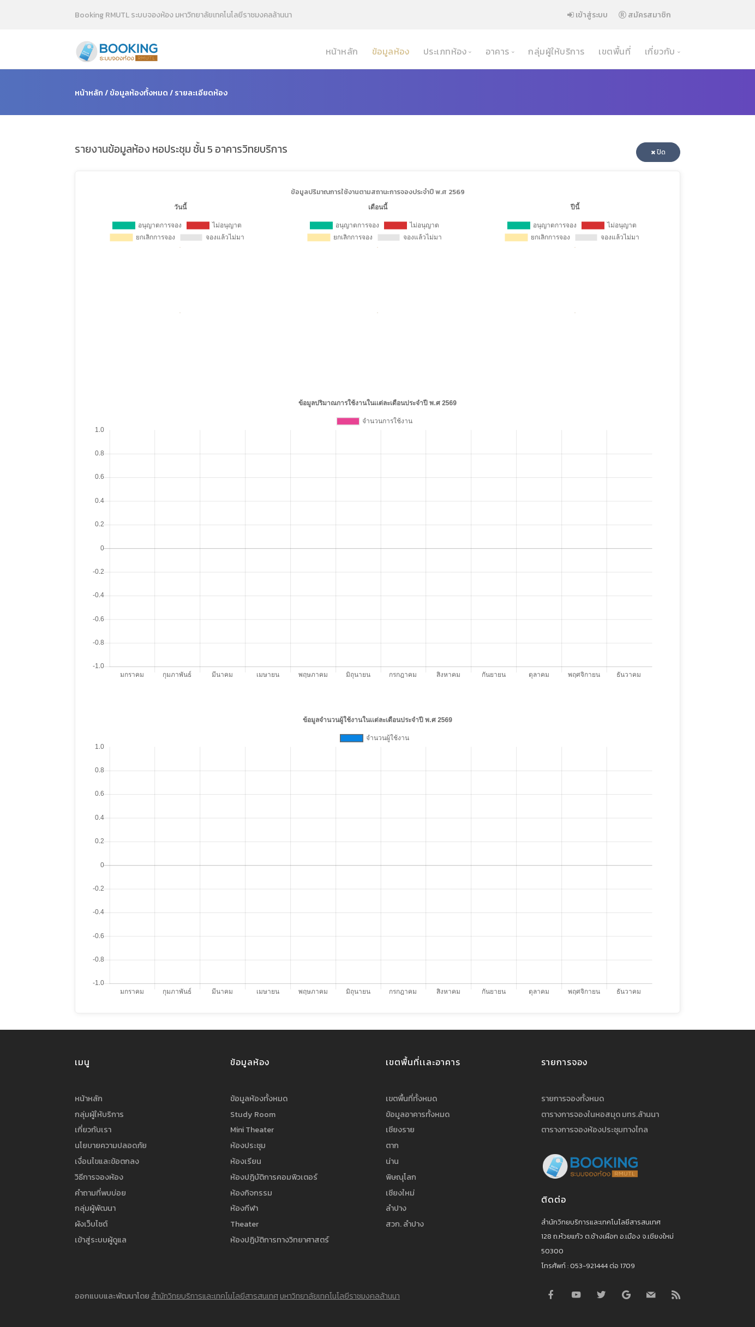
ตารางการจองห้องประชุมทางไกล (594, 1130)
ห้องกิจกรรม (251, 1193)
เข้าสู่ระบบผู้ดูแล (101, 1240)
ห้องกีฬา (244, 1208)
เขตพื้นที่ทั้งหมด (411, 1098)
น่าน (392, 1161)
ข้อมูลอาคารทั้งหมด (418, 1114)
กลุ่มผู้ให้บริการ (555, 51)
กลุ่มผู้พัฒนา (95, 1208)
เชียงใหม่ (400, 1193)
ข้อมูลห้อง (389, 51)
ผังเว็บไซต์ (91, 1224)
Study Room (252, 1114)
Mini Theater (252, 1130)
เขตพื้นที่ (613, 51)
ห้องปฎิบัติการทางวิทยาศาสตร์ (279, 1240)
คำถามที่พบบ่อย (100, 1193)
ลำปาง (396, 1208)
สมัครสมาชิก (645, 14)
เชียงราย (400, 1130)
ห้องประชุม (248, 1145)
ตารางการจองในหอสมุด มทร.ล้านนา (600, 1114)
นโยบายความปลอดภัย (111, 1145)
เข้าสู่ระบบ (587, 14)
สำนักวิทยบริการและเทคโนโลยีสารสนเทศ (214, 1296)
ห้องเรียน (245, 1161)
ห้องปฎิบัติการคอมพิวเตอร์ (273, 1177)
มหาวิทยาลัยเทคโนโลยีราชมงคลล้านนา (340, 1296)
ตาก (392, 1145)
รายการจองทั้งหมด (572, 1098)
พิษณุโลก (401, 1177)
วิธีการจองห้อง (99, 1177)
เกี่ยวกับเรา (93, 1130)
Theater (244, 1224)
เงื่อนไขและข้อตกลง (107, 1161)
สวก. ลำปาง (405, 1224)
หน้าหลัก (340, 51)
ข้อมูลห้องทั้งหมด (139, 93)
